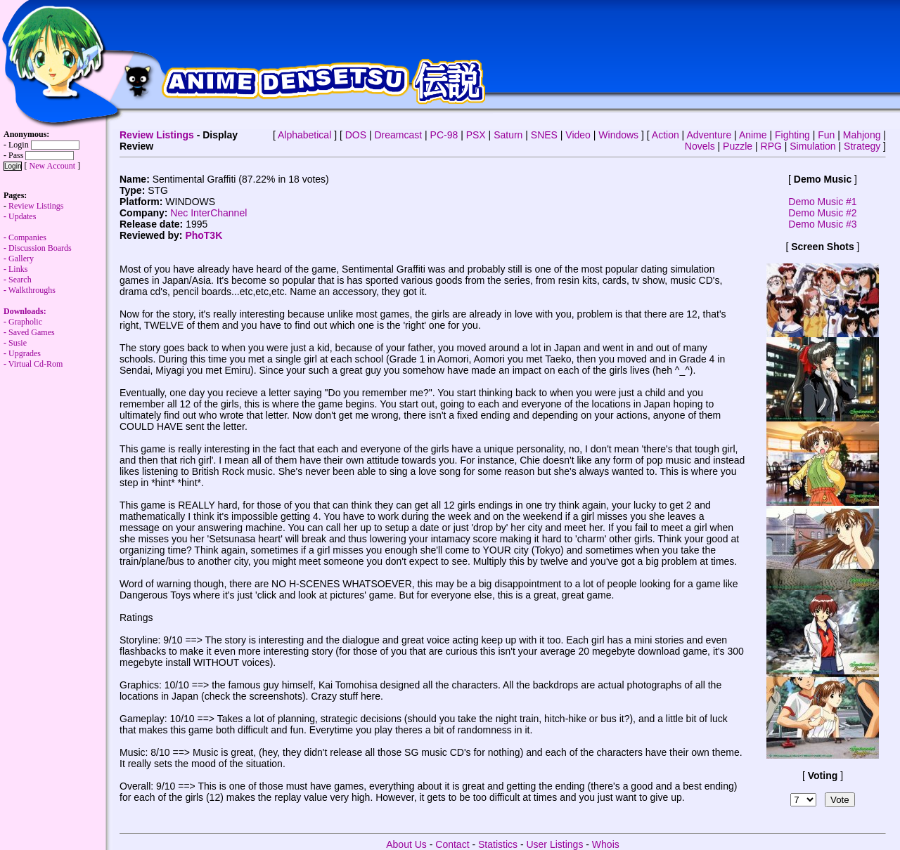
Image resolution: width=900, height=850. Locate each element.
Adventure (708, 134)
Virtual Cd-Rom (35, 364)
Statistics (498, 844)
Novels (700, 146)
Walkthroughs (30, 306)
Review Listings (157, 134)
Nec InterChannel (208, 212)
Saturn (508, 134)
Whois (605, 844)
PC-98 (444, 134)
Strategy (862, 146)
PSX (476, 134)
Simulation (812, 146)
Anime (753, 134)
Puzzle (737, 146)
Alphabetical (304, 134)
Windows (618, 134)
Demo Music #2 (822, 212)
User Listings (554, 844)
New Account (52, 166)
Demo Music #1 (822, 201)
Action (665, 134)
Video (578, 134)
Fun (826, 134)
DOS (355, 134)
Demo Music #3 (822, 224)
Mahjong (862, 134)
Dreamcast (398, 134)
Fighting (792, 134)
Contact (452, 844)
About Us (406, 844)
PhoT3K (203, 235)
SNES (544, 134)
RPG (771, 146)
